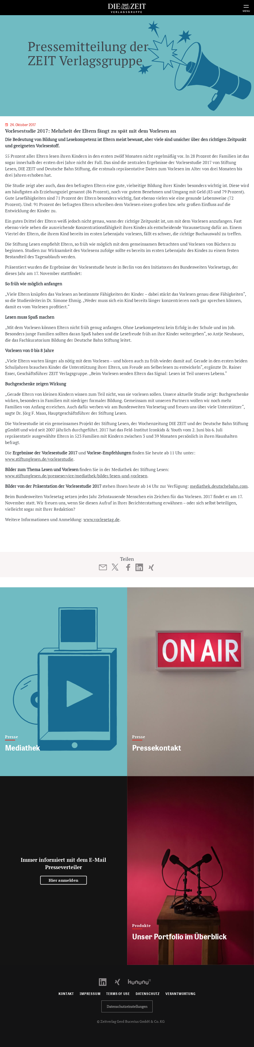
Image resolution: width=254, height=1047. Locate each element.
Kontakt (66, 994)
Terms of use (118, 994)
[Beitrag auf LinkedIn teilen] (139, 567)
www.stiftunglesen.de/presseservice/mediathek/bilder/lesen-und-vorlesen (76, 476)
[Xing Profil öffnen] (120, 981)
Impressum (90, 994)
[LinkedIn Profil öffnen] (105, 981)
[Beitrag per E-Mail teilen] (102, 567)
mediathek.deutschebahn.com (219, 486)
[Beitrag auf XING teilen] (151, 567)
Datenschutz (148, 994)
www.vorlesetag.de (101, 519)
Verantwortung (180, 994)
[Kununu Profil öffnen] (142, 981)
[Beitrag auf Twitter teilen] (114, 567)
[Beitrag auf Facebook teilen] (128, 567)
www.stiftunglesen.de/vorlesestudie (39, 459)
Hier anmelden (63, 880)
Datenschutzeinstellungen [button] (127, 1006)
